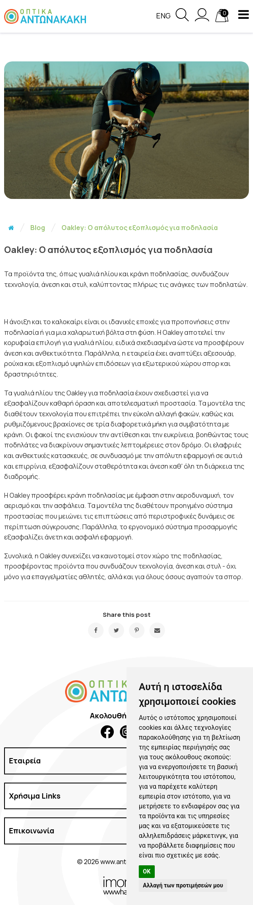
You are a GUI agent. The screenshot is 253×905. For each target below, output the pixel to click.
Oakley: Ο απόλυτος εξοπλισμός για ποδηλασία (139, 227)
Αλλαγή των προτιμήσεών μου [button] (183, 885)
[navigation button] (243, 14)
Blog (37, 227)
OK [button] (147, 871)
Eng (163, 16)
